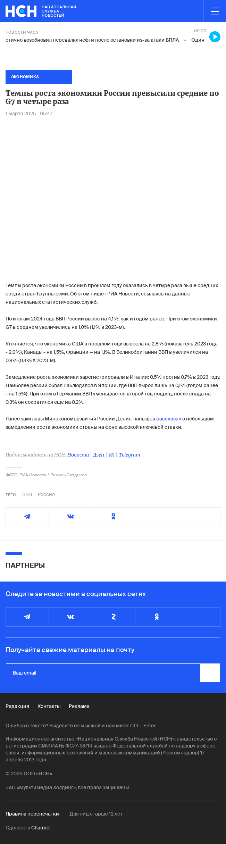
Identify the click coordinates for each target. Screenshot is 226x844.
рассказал (168, 419)
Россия (46, 494)
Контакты (48, 706)
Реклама (79, 706)
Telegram (129, 455)
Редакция (17, 706)
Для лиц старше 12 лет (96, 814)
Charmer (41, 828)
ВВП (27, 494)
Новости (78, 455)
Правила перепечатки (32, 814)
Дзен (98, 455)
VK (111, 455)
